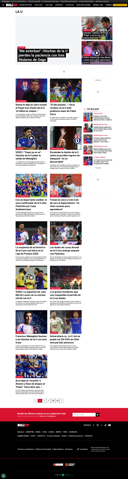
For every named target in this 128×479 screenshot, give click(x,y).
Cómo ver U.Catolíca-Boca (18, 1)
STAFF (33, 436)
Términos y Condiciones (47, 416)
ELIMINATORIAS (111, 5)
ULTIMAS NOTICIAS (25, 5)
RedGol (64, 436)
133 (53, 401)
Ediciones (20, 432)
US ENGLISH (73, 432)
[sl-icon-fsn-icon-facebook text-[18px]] (94, 425)
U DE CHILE (49, 5)
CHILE (45, 432)
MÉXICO (58, 432)
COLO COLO (39, 5)
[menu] (3, 5)
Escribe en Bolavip (53, 436)
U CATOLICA (69, 5)
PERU (65, 432)
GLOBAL (51, 432)
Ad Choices (69, 449)
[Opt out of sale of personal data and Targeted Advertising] (3, 476)
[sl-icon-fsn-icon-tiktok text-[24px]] (105, 425)
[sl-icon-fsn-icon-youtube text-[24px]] (109, 425)
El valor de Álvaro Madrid (86, 1)
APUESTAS (59, 5)
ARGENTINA (30, 432)
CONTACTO (41, 436)
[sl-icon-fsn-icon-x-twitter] (101, 425)
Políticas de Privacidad (43, 449)
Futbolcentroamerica (75, 436)
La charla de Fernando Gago (50, 1)
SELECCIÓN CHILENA (83, 5)
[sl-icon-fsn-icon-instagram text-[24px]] (97, 425)
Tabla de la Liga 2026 (34, 1)
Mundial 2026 (98, 5)
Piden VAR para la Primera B (69, 1)
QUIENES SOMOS (23, 436)
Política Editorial (57, 449)
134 (57, 401)
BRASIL (38, 432)
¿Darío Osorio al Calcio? (102, 1)
